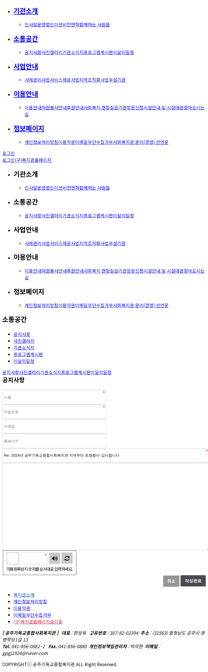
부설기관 (117, 79)
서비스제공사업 (64, 79)
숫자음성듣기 (54, 558)
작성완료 (193, 580)
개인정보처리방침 (41, 142)
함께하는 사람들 (94, 24)
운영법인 (45, 24)
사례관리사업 (37, 79)
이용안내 (25, 93)
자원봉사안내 (54, 107)
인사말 (31, 24)
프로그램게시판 (98, 52)
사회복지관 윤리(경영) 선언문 (140, 142)
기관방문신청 (131, 107)
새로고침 (67, 558)
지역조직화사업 (94, 79)
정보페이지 (28, 128)
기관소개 (25, 10)
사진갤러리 (52, 52)
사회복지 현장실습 (101, 107)
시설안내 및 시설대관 (164, 107)
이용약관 (66, 142)
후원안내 (75, 107)
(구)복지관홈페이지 (33, 160)
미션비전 (62, 24)
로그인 (8, 153)
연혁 (75, 24)
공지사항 (33, 52)
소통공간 (25, 38)
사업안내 (25, 66)
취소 (171, 581)
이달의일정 (123, 52)
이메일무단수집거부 (94, 142)
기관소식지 (73, 52)
